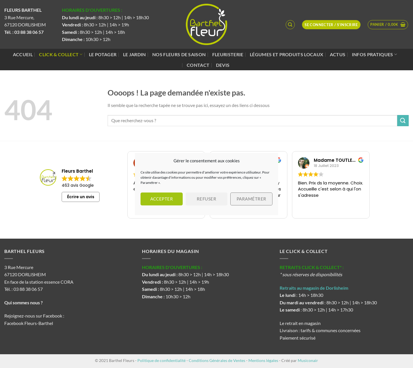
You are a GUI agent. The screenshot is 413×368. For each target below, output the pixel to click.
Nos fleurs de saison (179, 54)
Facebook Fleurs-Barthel (28, 323)
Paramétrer (251, 198)
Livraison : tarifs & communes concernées (320, 330)
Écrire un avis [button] (80, 197)
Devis (223, 65)
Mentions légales (263, 360)
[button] (388, 24)
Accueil (23, 54)
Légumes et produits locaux (286, 54)
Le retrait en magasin (300, 323)
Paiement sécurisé (297, 337)
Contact (198, 65)
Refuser (206, 198)
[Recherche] (290, 24)
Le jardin (134, 54)
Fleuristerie (227, 54)
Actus (338, 54)
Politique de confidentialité (161, 360)
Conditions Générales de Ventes (217, 360)
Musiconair (308, 360)
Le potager (102, 54)
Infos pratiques (374, 54)
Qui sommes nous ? (24, 302)
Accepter (161, 198)
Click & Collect (60, 54)
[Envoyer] (403, 120)
